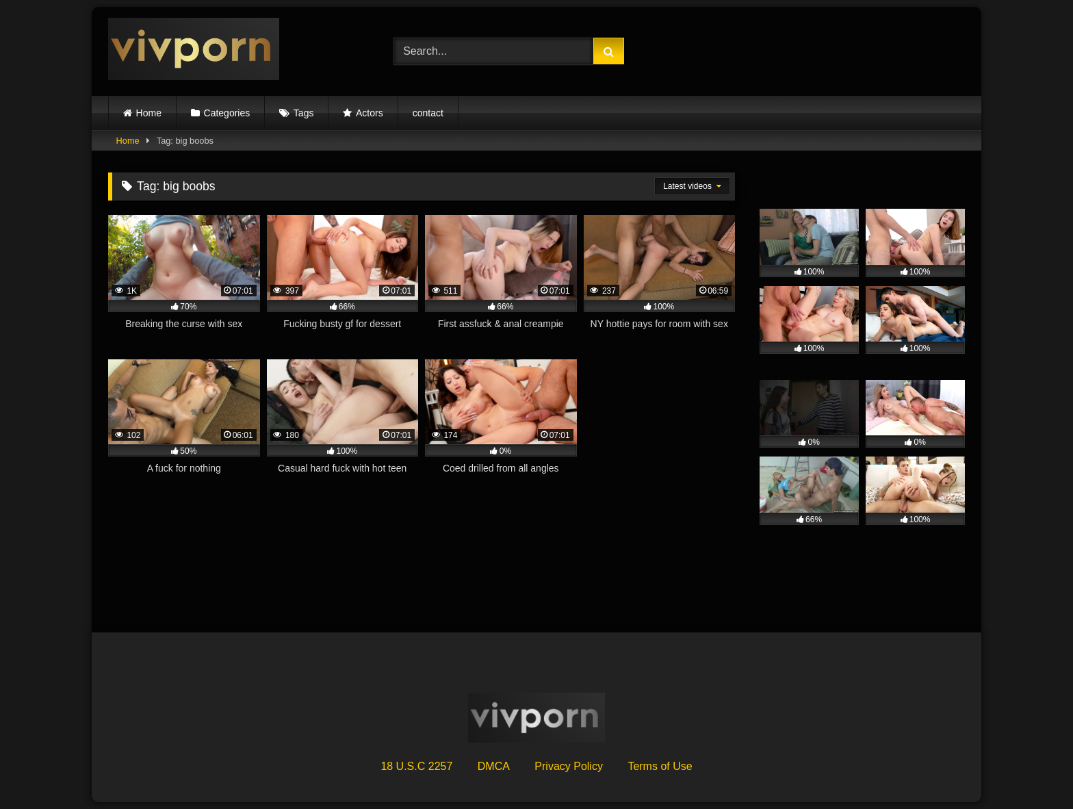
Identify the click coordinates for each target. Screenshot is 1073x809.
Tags (304, 112)
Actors (369, 112)
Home (148, 112)
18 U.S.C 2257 (416, 766)
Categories (227, 112)
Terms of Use (660, 766)
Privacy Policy (568, 766)
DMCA (494, 766)
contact (428, 112)
